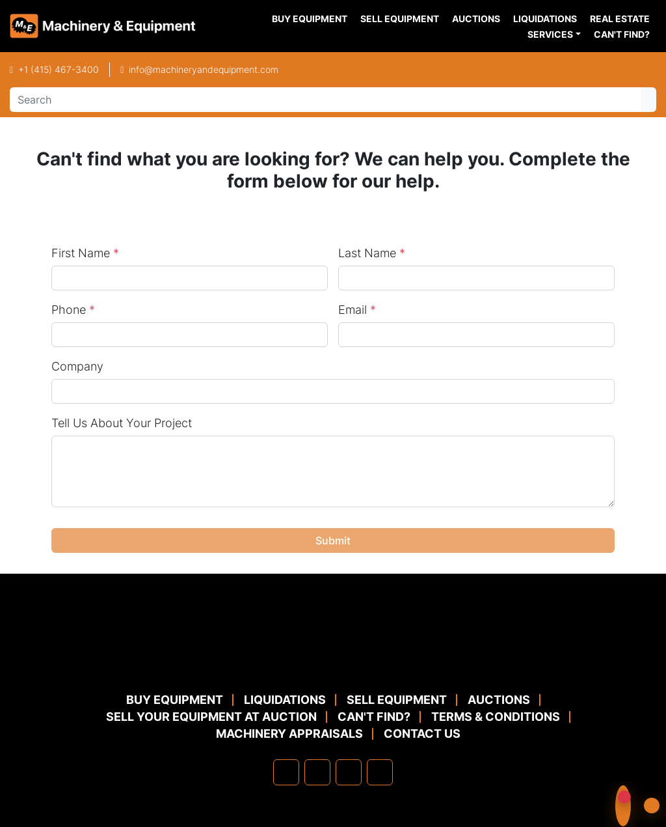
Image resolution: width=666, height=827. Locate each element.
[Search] (325, 99)
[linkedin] (317, 772)
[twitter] (349, 772)
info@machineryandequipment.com (203, 69)
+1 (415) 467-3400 (58, 69)
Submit (333, 540)
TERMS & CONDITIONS (495, 716)
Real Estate (620, 18)
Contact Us (422, 733)
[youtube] (380, 772)
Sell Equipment (399, 18)
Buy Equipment (309, 18)
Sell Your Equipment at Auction (211, 716)
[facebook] (286, 772)
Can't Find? (622, 34)
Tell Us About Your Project (121, 423)
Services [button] (550, 34)
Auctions (476, 18)
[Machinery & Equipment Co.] (333, 659)
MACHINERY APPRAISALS (289, 733)
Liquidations (545, 18)
